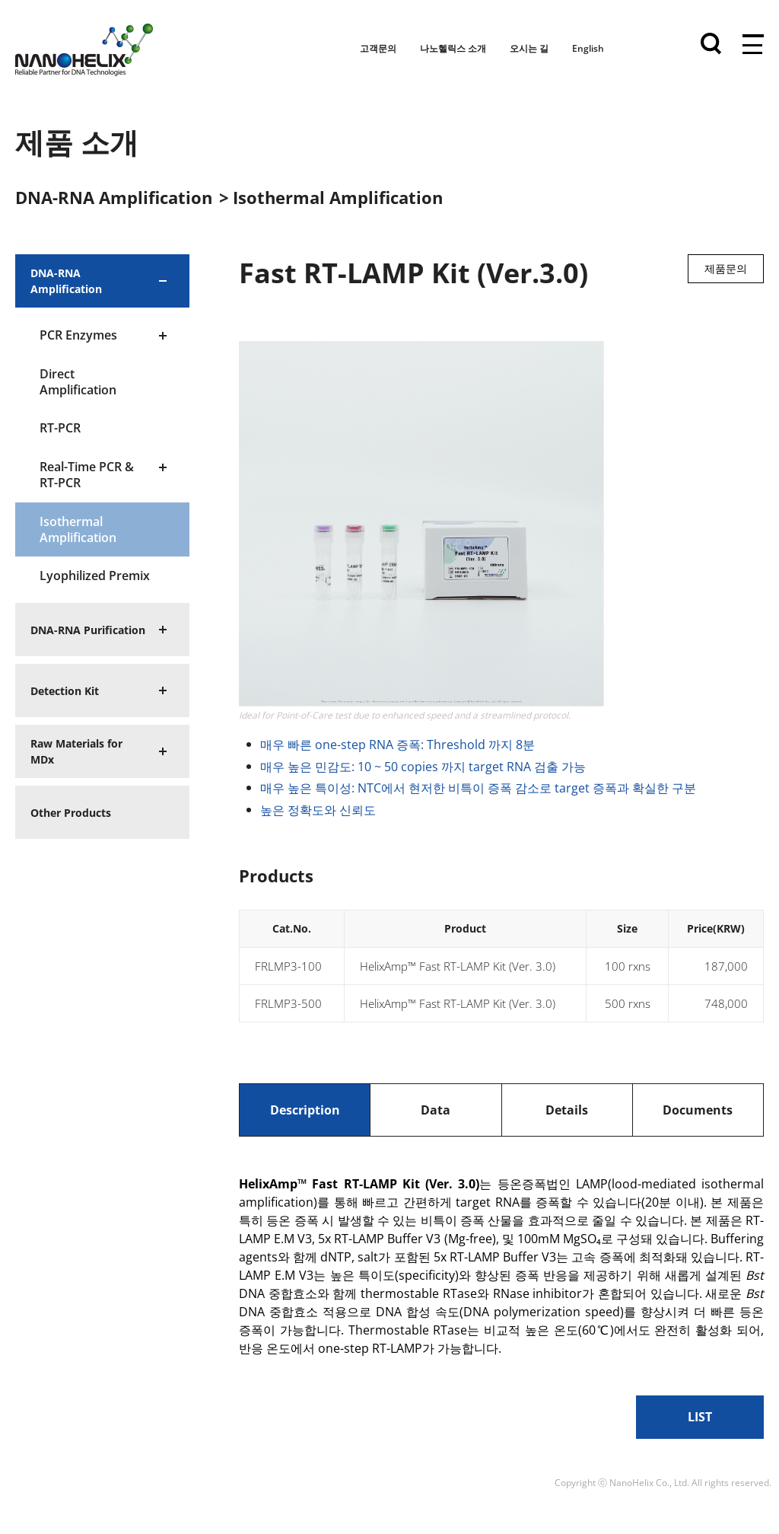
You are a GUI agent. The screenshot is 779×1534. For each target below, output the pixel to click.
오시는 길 (529, 48)
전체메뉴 (753, 45)
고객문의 (378, 48)
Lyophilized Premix (95, 575)
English (588, 48)
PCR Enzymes (78, 335)
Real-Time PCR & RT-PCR (87, 474)
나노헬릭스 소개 (453, 48)
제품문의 (725, 268)
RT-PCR (60, 427)
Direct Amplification (78, 381)
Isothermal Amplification (78, 529)
